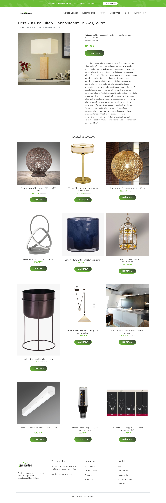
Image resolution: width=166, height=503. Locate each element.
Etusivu (21, 30)
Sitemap (121, 486)
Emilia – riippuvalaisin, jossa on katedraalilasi (127, 262)
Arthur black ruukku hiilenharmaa (38, 361)
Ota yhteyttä (123, 473)
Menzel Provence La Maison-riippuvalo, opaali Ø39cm (83, 334)
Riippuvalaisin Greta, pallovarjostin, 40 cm (127, 190)
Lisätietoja (95, 55)
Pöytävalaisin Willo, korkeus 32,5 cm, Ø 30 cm (38, 191)
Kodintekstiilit (88, 14)
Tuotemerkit (140, 14)
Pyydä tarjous (110, 3)
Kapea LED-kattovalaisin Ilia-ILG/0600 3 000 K (39, 431)
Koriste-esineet (70, 14)
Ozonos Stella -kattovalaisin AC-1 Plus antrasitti (127, 334)
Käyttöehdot (123, 477)
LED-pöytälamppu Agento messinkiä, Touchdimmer (83, 191)
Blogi (126, 14)
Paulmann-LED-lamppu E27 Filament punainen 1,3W (127, 431)
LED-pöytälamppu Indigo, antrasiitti (38, 261)
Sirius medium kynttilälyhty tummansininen (83, 262)
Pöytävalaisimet (91, 40)
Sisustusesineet (101, 37)
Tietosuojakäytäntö (126, 482)
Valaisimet (115, 14)
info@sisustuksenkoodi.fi (61, 476)
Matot (102, 14)
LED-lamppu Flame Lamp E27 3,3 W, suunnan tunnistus (83, 431)
